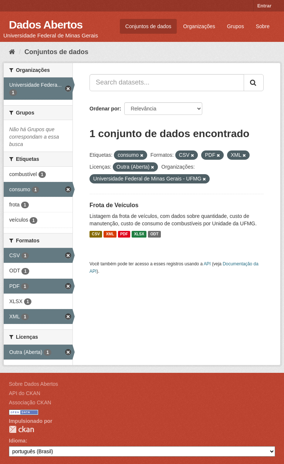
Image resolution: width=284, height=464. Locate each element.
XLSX (139, 234)
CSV (96, 234)
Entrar (264, 6)
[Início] (12, 52)
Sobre (263, 26)
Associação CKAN (30, 402)
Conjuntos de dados (148, 26)
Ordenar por (104, 109)
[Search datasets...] (166, 82)
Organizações (199, 26)
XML (110, 234)
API (207, 263)
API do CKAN (24, 393)
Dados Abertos (45, 25)
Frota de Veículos (113, 205)
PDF (124, 234)
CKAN (21, 429)
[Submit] (254, 82)
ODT (154, 234)
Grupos (235, 26)
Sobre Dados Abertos (33, 384)
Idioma (17, 441)
